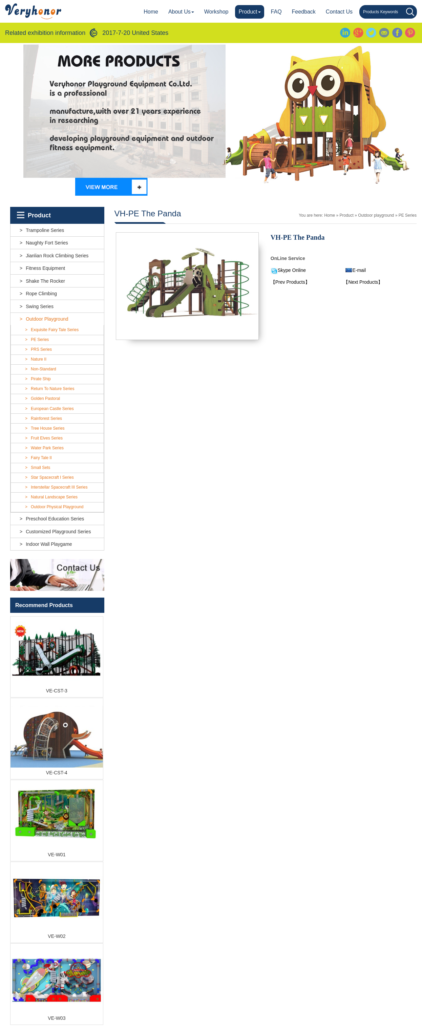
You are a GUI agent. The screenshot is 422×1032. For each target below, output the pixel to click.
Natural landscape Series (54, 497)
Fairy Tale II (41, 457)
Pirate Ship (41, 379)
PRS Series (41, 349)
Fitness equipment (45, 268)
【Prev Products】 (290, 282)
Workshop (216, 12)
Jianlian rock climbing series (57, 255)
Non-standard (43, 369)
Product (249, 12)
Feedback (304, 12)
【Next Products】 (363, 282)
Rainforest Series (46, 418)
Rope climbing (41, 293)
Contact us (339, 12)
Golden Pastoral (45, 398)
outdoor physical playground (57, 506)
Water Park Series (47, 448)
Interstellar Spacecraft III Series (59, 487)
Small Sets (40, 467)
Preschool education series (55, 518)
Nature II (38, 359)
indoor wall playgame (49, 544)
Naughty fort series (47, 242)
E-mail (359, 270)
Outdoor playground (47, 319)
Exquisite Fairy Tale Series (55, 329)
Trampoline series (45, 230)
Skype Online (292, 270)
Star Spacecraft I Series (52, 477)
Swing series (40, 306)
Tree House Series (48, 428)
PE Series (40, 339)
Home (151, 12)
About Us (181, 12)
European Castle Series (52, 408)
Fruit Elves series (47, 438)
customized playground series (58, 531)
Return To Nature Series (53, 388)
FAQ (276, 12)
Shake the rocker (45, 281)
